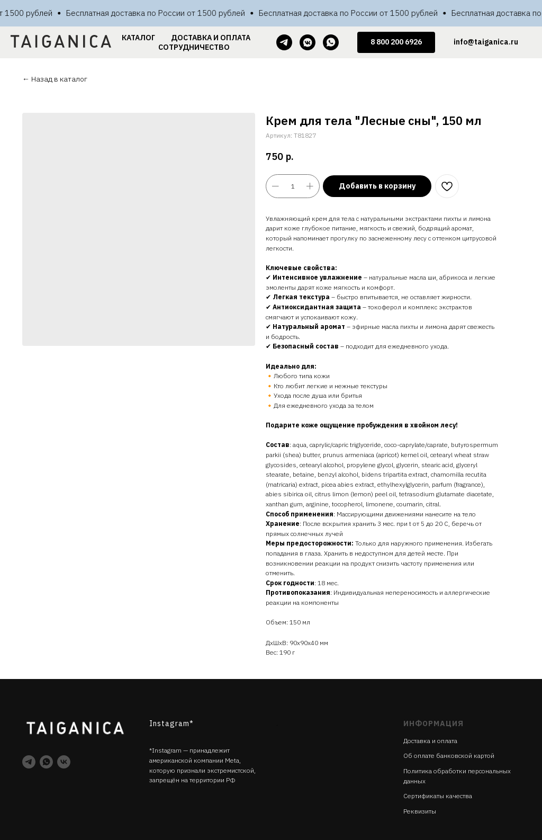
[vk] (63, 761)
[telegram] (284, 42)
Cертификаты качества (437, 796)
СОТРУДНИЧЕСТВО (194, 47)
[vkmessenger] (307, 42)
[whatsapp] (331, 42)
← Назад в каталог (54, 79)
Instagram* (171, 723)
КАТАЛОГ (138, 37)
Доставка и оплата (430, 741)
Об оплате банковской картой (448, 755)
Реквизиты (419, 811)
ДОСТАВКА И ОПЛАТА (210, 37)
